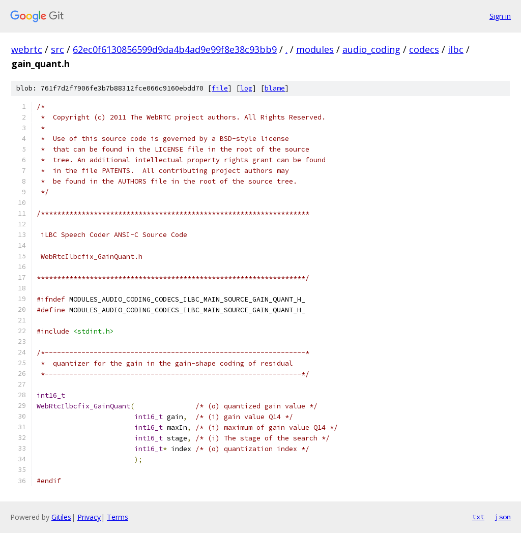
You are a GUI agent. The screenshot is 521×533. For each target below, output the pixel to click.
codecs (424, 49)
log (246, 88)
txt (478, 516)
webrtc (26, 49)
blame (275, 88)
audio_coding (371, 49)
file (220, 88)
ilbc (456, 49)
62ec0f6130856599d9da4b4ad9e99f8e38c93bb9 (175, 49)
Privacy (89, 517)
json (503, 516)
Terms (117, 517)
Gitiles (61, 517)
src (57, 49)
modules (315, 49)
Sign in (500, 16)
